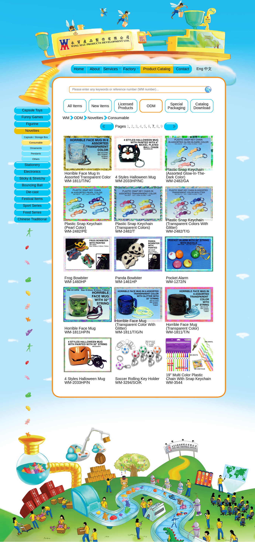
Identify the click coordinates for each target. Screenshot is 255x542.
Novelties (32, 131)
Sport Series (32, 205)
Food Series (32, 212)
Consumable (36, 142)
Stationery (32, 165)
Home (79, 69)
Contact (182, 69)
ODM (78, 118)
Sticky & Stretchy (32, 178)
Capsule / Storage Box (36, 137)
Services (112, 69)
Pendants (36, 153)
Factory (131, 69)
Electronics (32, 171)
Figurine (32, 124)
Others (35, 159)
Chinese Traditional (32, 219)
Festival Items (32, 199)
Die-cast (32, 192)
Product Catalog (156, 69)
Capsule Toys (32, 110)
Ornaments (36, 148)
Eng (199, 69)
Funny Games (32, 117)
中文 (208, 69)
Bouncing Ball (32, 185)
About (95, 69)
